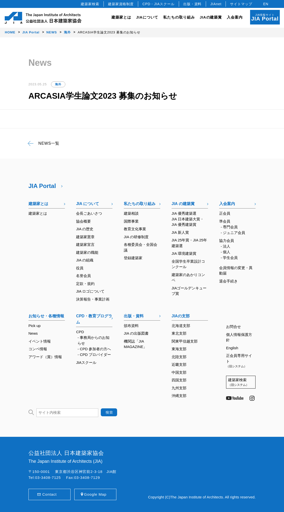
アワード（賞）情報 (45, 357)
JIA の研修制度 (136, 237)
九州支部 (179, 388)
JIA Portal (42, 186)
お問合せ (233, 327)
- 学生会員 (229, 258)
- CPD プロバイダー (94, 354)
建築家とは (121, 17)
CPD (80, 332)
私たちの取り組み (139, 204)
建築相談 (131, 213)
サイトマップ (241, 4)
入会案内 (227, 204)
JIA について (87, 204)
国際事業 (131, 221)
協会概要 (83, 221)
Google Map (95, 494)
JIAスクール (86, 362)
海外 (58, 84)
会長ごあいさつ (89, 213)
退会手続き (228, 281)
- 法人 (225, 246)
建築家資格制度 (121, 4)
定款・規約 (85, 283)
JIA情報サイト (265, 17)
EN (265, 4)
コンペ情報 (37, 349)
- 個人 (225, 252)
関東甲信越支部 (185, 341)
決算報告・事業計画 (92, 299)
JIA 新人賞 (180, 232)
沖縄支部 (179, 396)
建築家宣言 (85, 244)
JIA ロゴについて (90, 291)
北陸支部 (179, 357)
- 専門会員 (229, 227)
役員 (79, 268)
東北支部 (179, 333)
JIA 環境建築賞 (184, 253)
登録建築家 (133, 258)
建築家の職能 (87, 252)
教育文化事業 (135, 229)
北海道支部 (181, 326)
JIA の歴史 (84, 229)
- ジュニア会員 (233, 233)
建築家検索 (90, 4)
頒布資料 (131, 326)
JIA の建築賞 (183, 204)
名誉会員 (83, 276)
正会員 (224, 213)
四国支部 (179, 380)
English (232, 348)
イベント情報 (39, 341)
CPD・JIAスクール (158, 4)
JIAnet (215, 4)
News (33, 333)
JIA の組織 (84, 260)
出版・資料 (192, 4)
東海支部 (179, 349)
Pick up (34, 326)
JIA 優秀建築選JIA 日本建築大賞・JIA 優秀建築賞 (188, 219)
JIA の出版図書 (136, 333)
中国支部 (179, 372)
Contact (49, 494)
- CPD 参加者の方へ (94, 349)
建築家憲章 (85, 237)
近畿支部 (179, 364)
